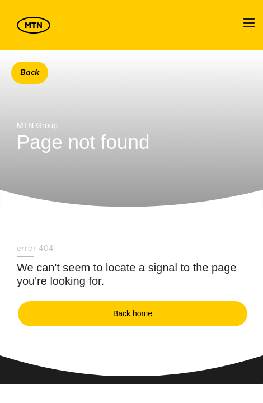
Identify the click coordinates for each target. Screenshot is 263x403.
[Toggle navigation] (249, 22)
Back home (132, 313)
